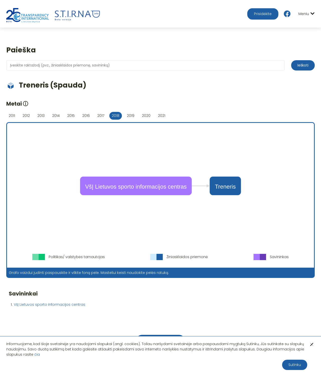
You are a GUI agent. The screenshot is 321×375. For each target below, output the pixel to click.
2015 (71, 115)
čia (37, 354)
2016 (86, 115)
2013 (41, 115)
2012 (26, 115)
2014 (56, 115)
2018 (115, 115)
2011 (12, 115)
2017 (100, 115)
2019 (130, 115)
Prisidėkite (263, 13)
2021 (161, 115)
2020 (146, 115)
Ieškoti (302, 65)
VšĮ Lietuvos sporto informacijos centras (49, 304)
